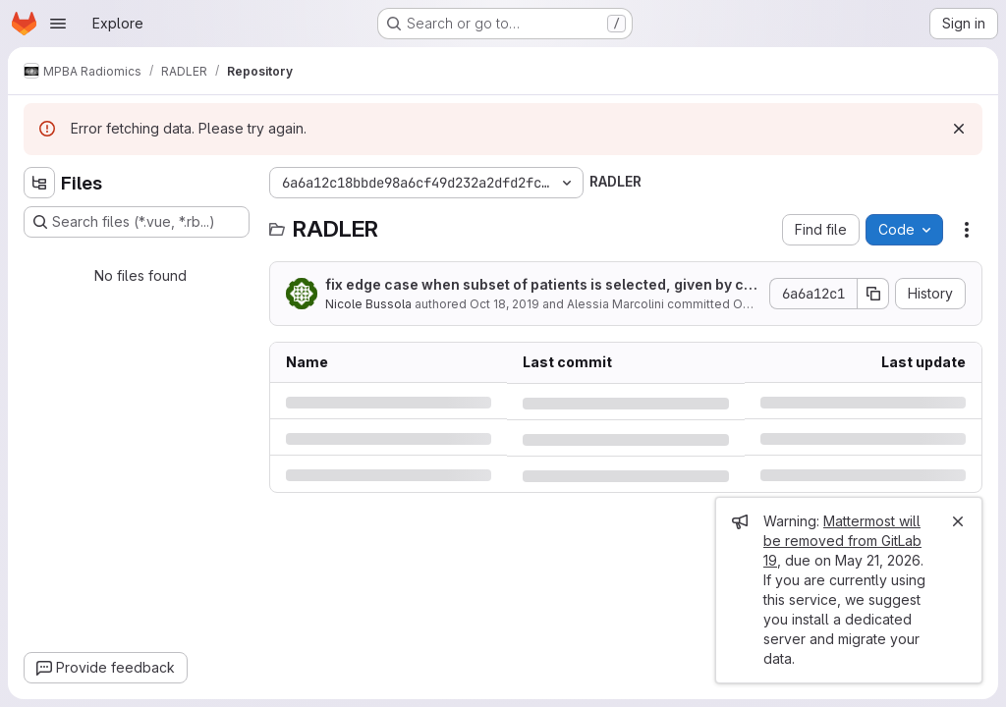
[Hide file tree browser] (39, 182)
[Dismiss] (959, 128)
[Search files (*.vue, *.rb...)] (137, 222)
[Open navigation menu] (58, 23)
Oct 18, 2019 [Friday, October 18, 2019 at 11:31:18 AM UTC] (504, 304)
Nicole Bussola (368, 304)
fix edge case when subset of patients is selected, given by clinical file (538, 285)
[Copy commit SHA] (873, 293)
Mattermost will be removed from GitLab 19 (842, 541)
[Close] (958, 521)
